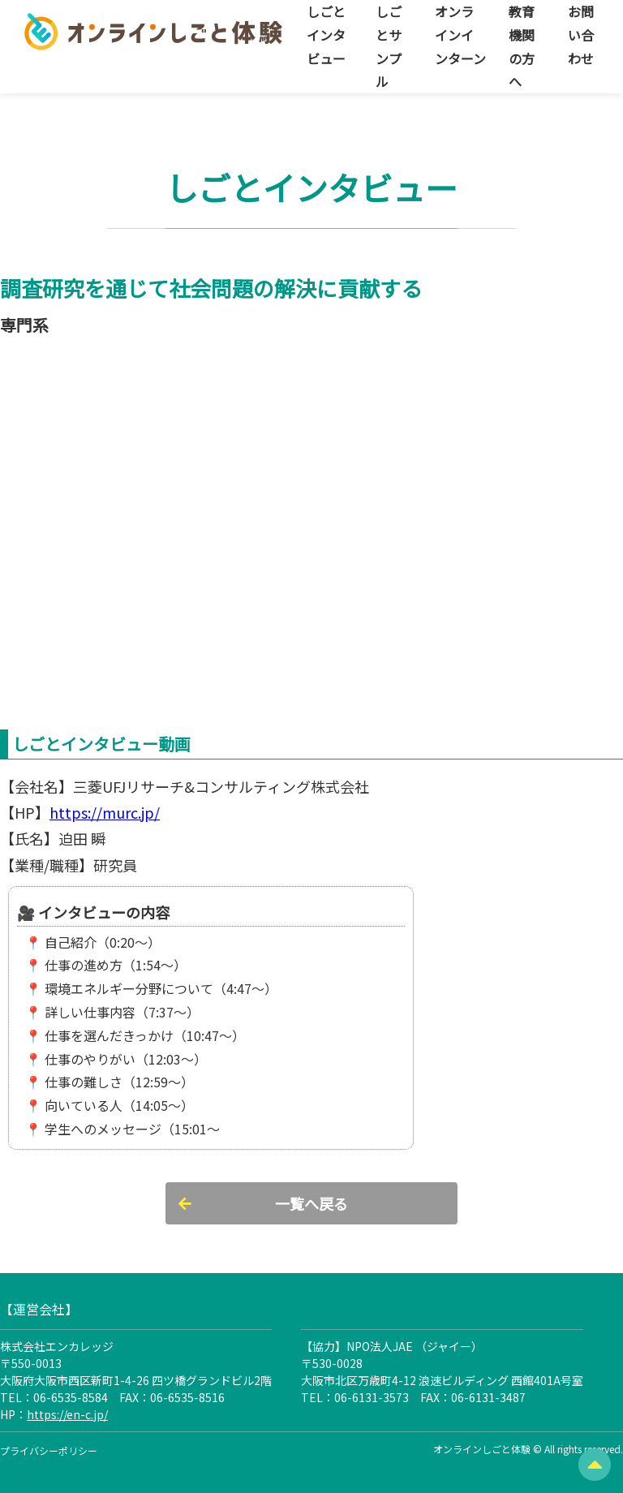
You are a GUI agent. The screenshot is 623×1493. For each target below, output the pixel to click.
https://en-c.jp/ (67, 1414)
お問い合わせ (581, 35)
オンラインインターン (460, 35)
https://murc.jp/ (104, 812)
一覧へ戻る (311, 1203)
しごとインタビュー (326, 35)
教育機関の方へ (522, 46)
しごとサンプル (389, 46)
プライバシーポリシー (48, 1450)
